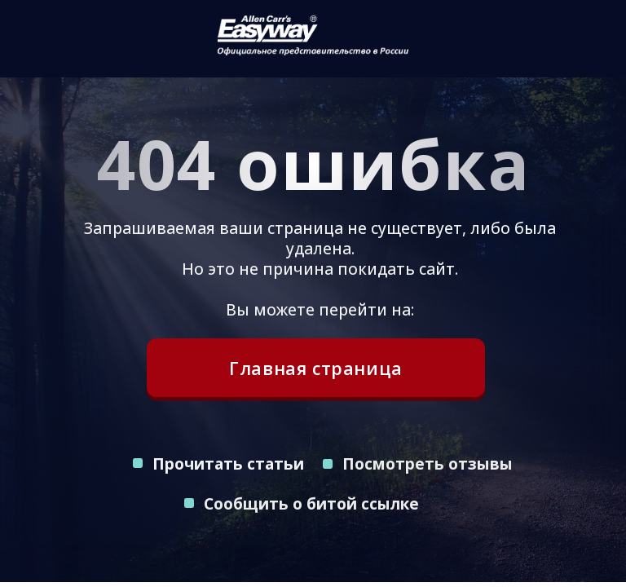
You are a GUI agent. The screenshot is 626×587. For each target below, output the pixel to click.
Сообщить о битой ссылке (311, 503)
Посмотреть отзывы (427, 463)
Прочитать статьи (228, 463)
